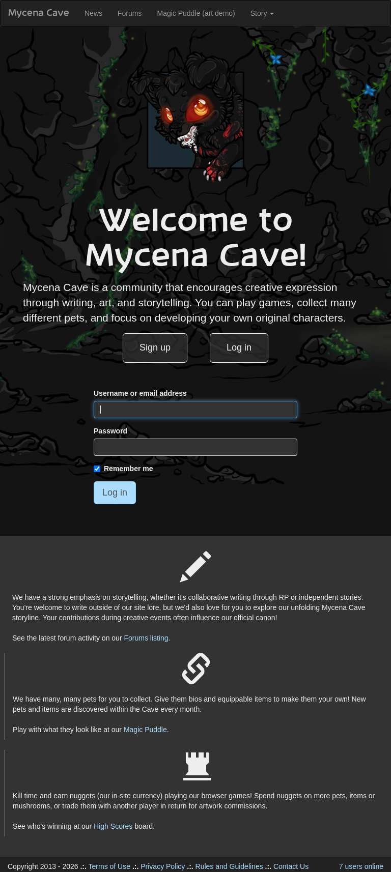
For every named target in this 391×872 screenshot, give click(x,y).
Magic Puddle (145, 729)
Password (110, 431)
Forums (130, 13)
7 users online (361, 866)
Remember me (123, 468)
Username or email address (140, 393)
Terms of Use (109, 866)
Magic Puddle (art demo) (196, 13)
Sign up (155, 347)
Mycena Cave (38, 13)
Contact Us (291, 866)
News (93, 13)
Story (262, 13)
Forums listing (146, 638)
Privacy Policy (163, 866)
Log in (239, 347)
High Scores (113, 826)
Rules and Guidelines (229, 866)
